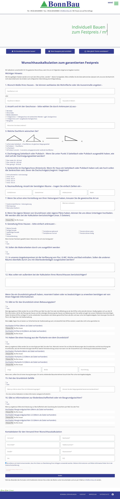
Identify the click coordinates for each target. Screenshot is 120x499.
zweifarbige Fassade (13, 232)
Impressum (92, 494)
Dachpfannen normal (50, 233)
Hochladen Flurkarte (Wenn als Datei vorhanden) (24, 351)
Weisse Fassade (11, 228)
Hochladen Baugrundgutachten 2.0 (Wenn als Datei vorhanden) (30, 415)
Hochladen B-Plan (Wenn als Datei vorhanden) (23, 326)
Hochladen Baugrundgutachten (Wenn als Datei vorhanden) (29, 410)
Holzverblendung (12, 236)
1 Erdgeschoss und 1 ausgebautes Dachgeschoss (22, 119)
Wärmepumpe (11, 206)
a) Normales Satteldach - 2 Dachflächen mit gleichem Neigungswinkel (28, 144)
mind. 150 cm (11, 183)
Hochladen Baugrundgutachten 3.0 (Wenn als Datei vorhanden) (30, 420)
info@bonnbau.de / (66, 11)
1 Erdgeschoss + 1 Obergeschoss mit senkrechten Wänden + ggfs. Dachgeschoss (32, 117)
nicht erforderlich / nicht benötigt (17, 175)
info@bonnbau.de (90, 480)
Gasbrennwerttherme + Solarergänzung (19, 204)
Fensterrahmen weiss (87, 231)
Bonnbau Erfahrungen (68, 494)
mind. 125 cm (11, 181)
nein (8, 244)
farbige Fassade (11, 230)
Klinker (9, 234)
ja (7, 242)
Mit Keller (10, 111)
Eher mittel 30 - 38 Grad (14, 162)
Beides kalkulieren (12, 115)
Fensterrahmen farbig (87, 233)
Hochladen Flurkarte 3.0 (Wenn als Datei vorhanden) (26, 362)
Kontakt (83, 494)
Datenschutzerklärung (12, 465)
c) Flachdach (10, 148)
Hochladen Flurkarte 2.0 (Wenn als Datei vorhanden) (26, 357)
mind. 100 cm (11, 179)
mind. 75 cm (10, 177)
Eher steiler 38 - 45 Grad (14, 160)
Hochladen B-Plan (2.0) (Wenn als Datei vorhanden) (25, 331)
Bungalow (10, 121)
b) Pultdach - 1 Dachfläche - (15, 146)
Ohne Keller (10, 113)
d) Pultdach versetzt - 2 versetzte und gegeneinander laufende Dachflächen (30, 150)
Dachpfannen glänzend (50, 231)
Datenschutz (104, 494)
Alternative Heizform (13, 208)
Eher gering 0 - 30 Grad (14, 164)
